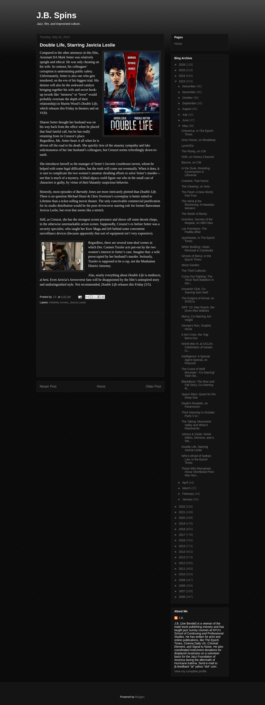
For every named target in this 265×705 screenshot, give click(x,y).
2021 (182, 512)
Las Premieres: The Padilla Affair (194, 230)
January (187, 499)
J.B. (181, 618)
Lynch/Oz (188, 145)
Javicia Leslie (78, 302)
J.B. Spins (56, 15)
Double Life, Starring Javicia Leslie (195, 448)
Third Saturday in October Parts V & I (198, 414)
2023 (182, 81)
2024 (182, 75)
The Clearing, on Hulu (196, 186)
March (186, 488)
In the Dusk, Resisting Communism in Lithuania (196, 172)
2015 (182, 546)
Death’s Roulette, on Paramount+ (195, 405)
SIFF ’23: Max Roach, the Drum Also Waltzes (198, 309)
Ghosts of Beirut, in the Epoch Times (196, 257)
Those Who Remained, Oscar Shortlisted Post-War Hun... (198, 472)
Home (101, 386)
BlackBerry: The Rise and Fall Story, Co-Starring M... (198, 385)
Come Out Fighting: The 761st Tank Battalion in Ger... (198, 280)
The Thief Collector (194, 270)
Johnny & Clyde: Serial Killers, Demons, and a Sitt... (198, 437)
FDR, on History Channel (198, 157)
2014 (182, 551)
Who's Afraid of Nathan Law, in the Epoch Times (196, 459)
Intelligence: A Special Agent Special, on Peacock (196, 360)
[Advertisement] (100, 345)
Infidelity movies (58, 302)
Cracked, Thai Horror (195, 181)
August (187, 108)
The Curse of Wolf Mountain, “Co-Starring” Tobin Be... (198, 372)
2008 (182, 585)
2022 (182, 506)
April (185, 482)
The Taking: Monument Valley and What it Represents (196, 425)
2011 (182, 568)
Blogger (139, 696)
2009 (182, 580)
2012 (182, 563)
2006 (182, 596)
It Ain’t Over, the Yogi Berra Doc (195, 336)
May (185, 125)
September (189, 103)
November (189, 92)
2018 (182, 529)
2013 (182, 557)
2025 (182, 70)
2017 (182, 534)
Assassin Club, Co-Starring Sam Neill (195, 290)
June (185, 120)
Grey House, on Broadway (199, 140)
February (188, 493)
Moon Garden (190, 265)
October (187, 97)
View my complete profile (190, 671)
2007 (182, 591)
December (189, 86)
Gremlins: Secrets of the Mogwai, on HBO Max (197, 221)
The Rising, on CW (194, 151)
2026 (182, 64)
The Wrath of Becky (194, 213)
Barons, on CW (191, 162)
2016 (182, 540)
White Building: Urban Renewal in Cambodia (197, 248)
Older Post (153, 386)
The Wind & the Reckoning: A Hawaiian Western (198, 204)
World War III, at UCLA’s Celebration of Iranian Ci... (197, 347)
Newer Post (48, 386)
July (185, 114)
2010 (182, 574)
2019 (182, 523)
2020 (182, 517)
